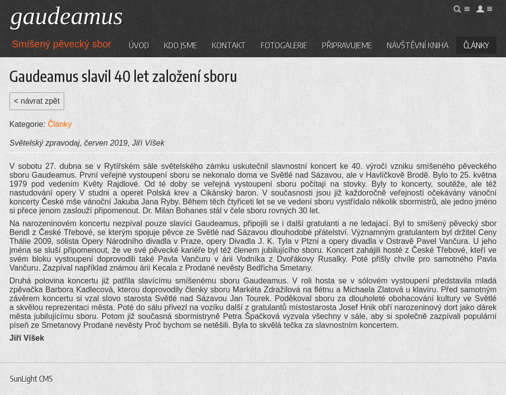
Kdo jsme (180, 45)
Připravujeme (347, 45)
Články (476, 45)
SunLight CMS (31, 379)
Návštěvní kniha (418, 45)
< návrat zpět (37, 101)
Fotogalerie (284, 45)
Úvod (139, 45)
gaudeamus (66, 16)
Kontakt (229, 45)
